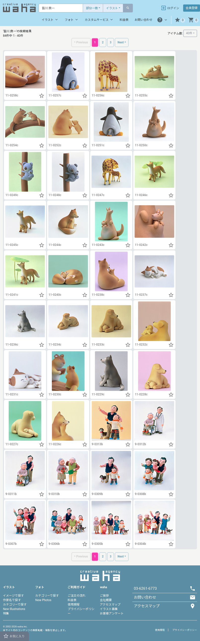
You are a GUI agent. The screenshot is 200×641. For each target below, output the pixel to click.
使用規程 (74, 604)
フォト (72, 19)
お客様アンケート (112, 613)
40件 (189, 33)
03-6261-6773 (145, 588)
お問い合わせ (143, 20)
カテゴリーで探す (15, 604)
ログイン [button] (170, 8)
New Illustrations (14, 609)
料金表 (124, 20)
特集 (6, 613)
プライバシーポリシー (184, 630)
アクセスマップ (110, 604)
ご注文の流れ (77, 595)
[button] (180, 20)
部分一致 (92, 8)
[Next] (123, 43)
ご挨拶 (104, 595)
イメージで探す (13, 595)
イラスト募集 (109, 609)
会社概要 (106, 600)
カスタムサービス (99, 19)
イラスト (112, 8)
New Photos (43, 600)
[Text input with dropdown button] (61, 8)
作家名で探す (12, 600)
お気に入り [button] (14, 636)
